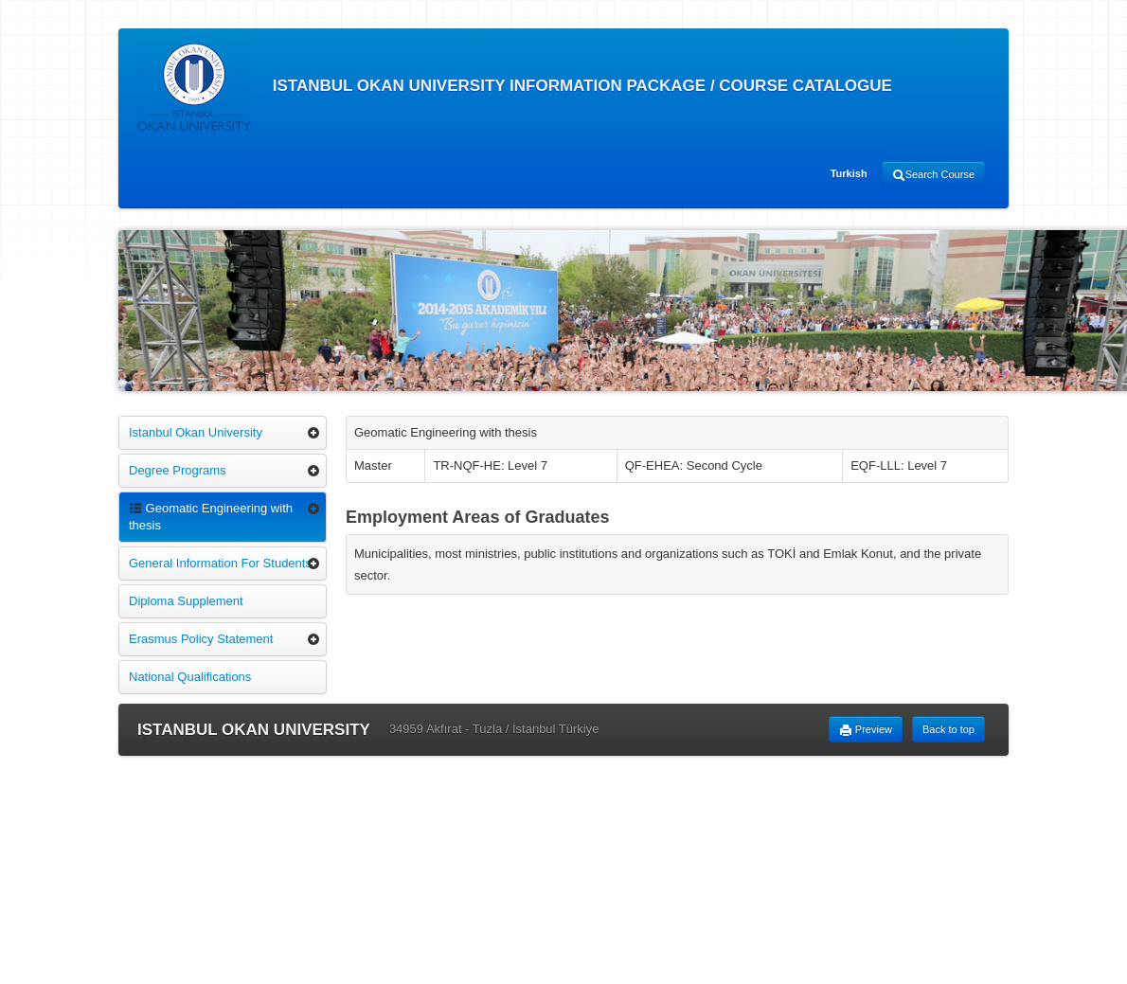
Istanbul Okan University (195, 432)
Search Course (933, 175)
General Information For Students (220, 563)
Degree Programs (177, 470)
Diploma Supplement (186, 601)
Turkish (849, 173)
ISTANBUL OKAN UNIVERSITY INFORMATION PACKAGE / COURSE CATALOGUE (514, 87)
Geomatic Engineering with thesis (211, 516)
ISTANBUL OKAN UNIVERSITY (253, 730)
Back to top (948, 729)
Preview (865, 730)
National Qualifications (190, 677)
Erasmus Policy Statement (201, 639)
